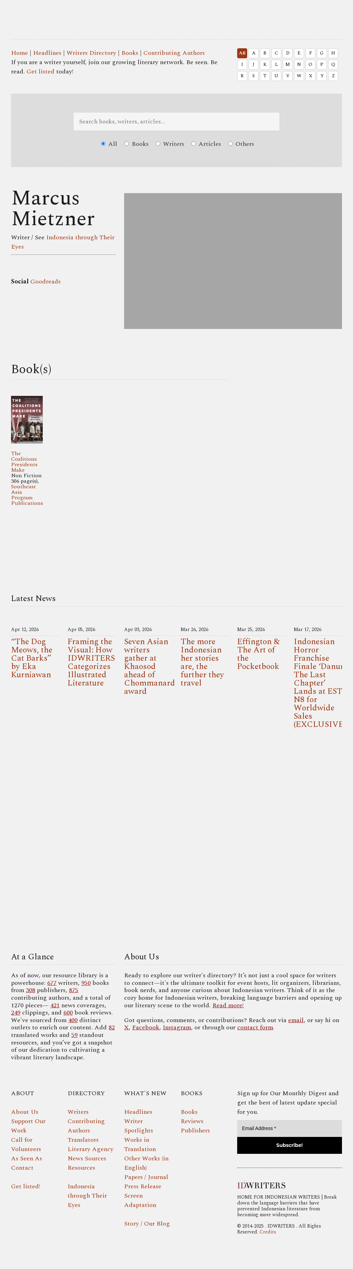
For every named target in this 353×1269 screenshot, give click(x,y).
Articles (206, 144)
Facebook (145, 1027)
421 (55, 1005)
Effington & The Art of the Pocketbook (258, 654)
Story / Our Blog (147, 1223)
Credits (268, 1232)
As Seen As (26, 1158)
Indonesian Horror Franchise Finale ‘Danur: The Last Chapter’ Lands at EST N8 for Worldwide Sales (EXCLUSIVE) (320, 683)
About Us (24, 1112)
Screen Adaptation (140, 1200)
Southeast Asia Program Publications (27, 494)
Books (129, 53)
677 (52, 983)
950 (86, 983)
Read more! (228, 1005)
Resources (81, 1167)
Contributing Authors (174, 53)
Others (241, 144)
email (296, 1020)
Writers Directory (91, 53)
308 (30, 990)
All (242, 53)
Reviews (192, 1121)
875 (73, 990)
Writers (170, 144)
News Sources (87, 1158)
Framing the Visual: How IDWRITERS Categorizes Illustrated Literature (91, 662)
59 (74, 1035)
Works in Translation (140, 1144)
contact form (255, 1027)
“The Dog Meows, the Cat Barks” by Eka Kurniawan (31, 658)
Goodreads (45, 281)
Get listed (40, 71)
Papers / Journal (146, 1177)
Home (19, 53)
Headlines (47, 53)
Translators (83, 1140)
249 (15, 1012)
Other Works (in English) (146, 1163)
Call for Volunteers (26, 1144)
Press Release (142, 1186)
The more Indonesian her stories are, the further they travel (202, 662)
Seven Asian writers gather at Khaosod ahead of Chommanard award (149, 667)
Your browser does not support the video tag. (176, 842)
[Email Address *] (289, 1128)
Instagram (177, 1027)
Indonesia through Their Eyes (87, 1196)
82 (112, 1027)
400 (73, 1020)
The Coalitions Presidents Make (24, 461)
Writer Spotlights (138, 1126)
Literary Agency (90, 1149)
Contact (22, 1167)
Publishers (195, 1130)
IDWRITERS (186, 15)
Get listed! (25, 1186)
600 (68, 1012)
